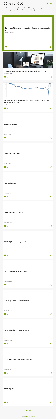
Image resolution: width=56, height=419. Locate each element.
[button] (50, 47)
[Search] (47, 3)
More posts (28, 410)
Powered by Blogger (28, 416)
